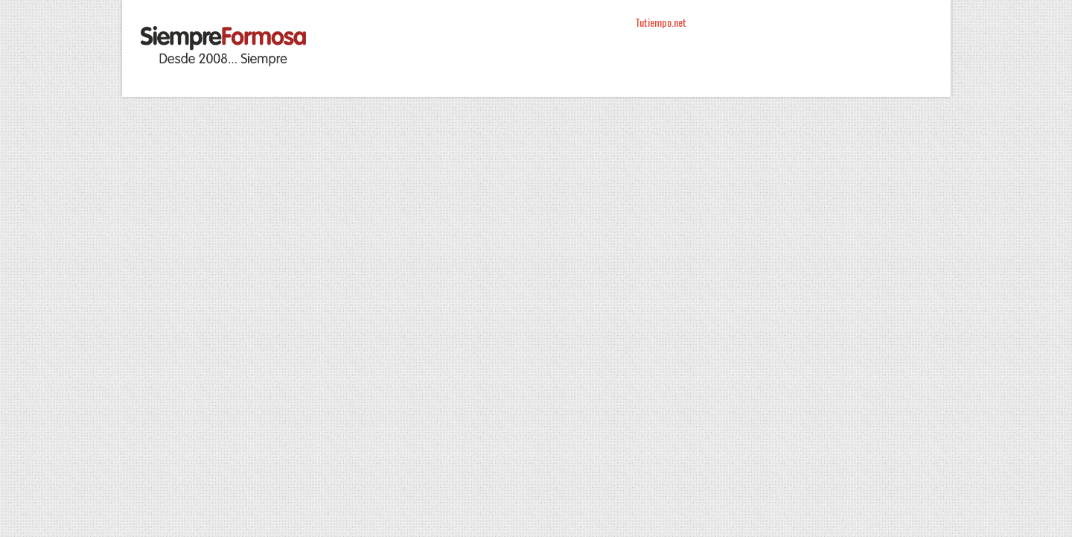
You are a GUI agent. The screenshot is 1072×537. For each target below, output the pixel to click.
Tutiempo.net (660, 22)
